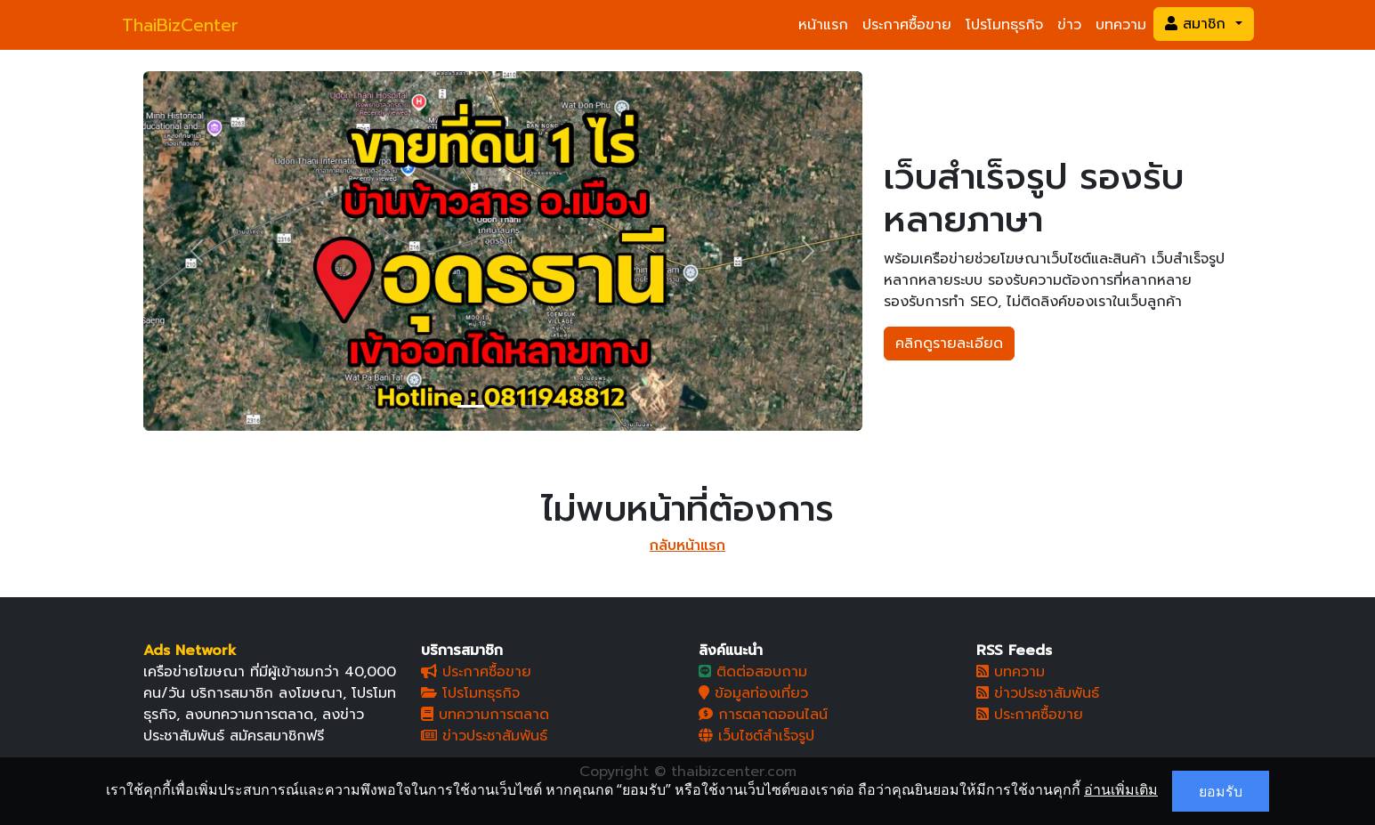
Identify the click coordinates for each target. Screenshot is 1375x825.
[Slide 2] (502, 406)
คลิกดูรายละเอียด (949, 343)
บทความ (1121, 25)
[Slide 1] (470, 406)
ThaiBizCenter (180, 25)
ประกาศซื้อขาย (906, 25)
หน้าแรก (823, 25)
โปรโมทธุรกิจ (1004, 25)
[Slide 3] (535, 406)
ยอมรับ (1220, 791)
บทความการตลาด (485, 714)
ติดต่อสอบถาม (753, 672)
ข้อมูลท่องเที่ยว (753, 693)
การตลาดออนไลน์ (763, 714)
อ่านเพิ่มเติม (1121, 789)
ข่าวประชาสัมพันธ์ (484, 736)
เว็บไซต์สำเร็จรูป (756, 736)
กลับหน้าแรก (687, 545)
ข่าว (1069, 25)
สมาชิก (1198, 24)
